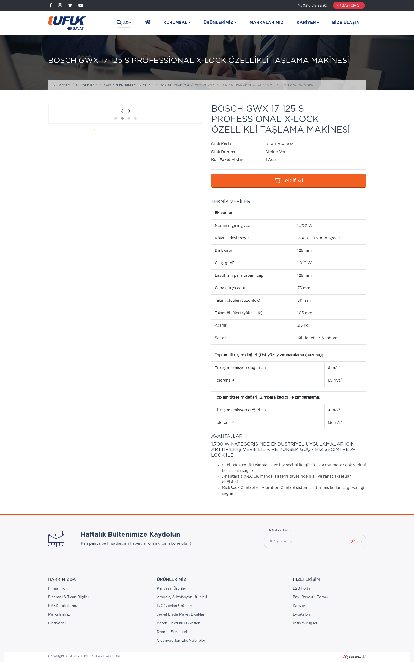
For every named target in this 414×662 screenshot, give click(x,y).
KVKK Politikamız (63, 606)
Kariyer (299, 606)
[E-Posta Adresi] (306, 541)
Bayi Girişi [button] (348, 5)
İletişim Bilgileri (305, 623)
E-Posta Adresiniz (280, 530)
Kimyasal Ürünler (171, 588)
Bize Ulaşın (346, 23)
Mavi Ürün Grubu (174, 84)
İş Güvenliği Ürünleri (174, 606)
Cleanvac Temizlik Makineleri (181, 640)
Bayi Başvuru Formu (310, 597)
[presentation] (122, 111)
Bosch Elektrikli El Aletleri (128, 84)
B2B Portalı (302, 588)
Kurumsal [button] (175, 23)
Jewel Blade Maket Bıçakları (181, 614)
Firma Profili (58, 588)
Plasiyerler (57, 623)
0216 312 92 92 (312, 5)
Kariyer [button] (306, 23)
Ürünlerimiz (87, 84)
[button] (116, 118)
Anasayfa (61, 84)
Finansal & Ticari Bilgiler (68, 597)
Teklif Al (288, 181)
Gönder (357, 541)
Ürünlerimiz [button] (218, 23)
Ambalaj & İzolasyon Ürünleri (182, 597)
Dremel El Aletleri (172, 632)
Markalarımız (267, 23)
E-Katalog (301, 614)
